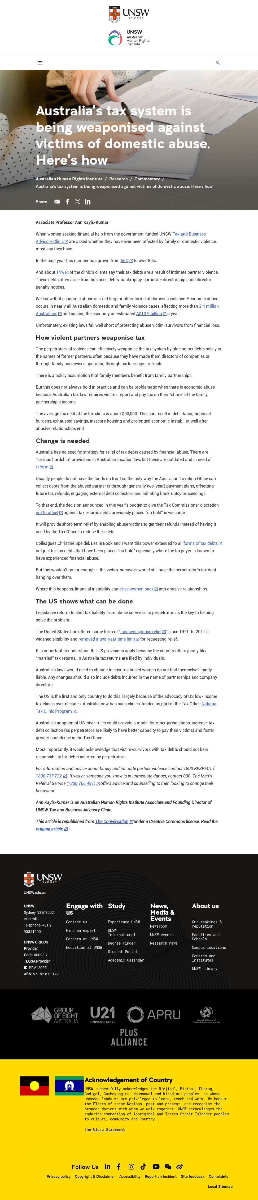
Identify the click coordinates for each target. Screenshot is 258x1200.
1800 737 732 (49, 776)
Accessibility (130, 1176)
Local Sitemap (220, 1186)
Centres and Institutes (203, 958)
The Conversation (111, 821)
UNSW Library (204, 968)
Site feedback (192, 1176)
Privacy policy (59, 1176)
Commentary (147, 178)
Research (118, 178)
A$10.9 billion (149, 313)
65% (125, 260)
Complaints (218, 1176)
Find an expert (81, 930)
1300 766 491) (81, 783)
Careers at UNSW (82, 938)
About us (205, 906)
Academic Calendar (126, 960)
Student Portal (123, 951)
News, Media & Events (162, 912)
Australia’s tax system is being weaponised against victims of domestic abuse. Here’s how (124, 186)
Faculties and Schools (206, 936)
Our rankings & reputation (207, 924)
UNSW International (121, 932)
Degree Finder (121, 943)
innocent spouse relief (140, 631)
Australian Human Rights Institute (69, 178)
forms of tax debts (200, 543)
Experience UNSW (124, 921)
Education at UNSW (84, 947)
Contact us (76, 921)
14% (60, 272)
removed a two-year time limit (106, 639)
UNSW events (161, 934)
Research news (164, 943)
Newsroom (158, 926)
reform (42, 466)
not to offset (47, 512)
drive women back (136, 589)
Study (116, 906)
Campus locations (209, 947)
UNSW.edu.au (43, 883)
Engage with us (84, 909)
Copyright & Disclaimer (95, 1176)
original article (49, 829)
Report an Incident (161, 1176)
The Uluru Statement (105, 1129)
